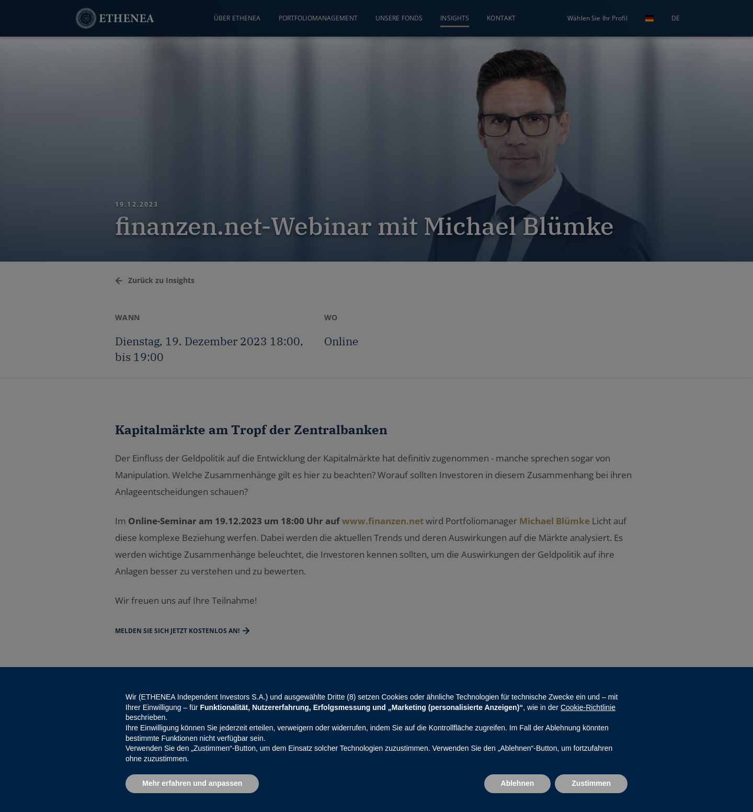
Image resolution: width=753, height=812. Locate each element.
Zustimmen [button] (591, 783)
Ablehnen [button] (517, 783)
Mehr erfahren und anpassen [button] (192, 783)
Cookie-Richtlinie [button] (588, 707)
